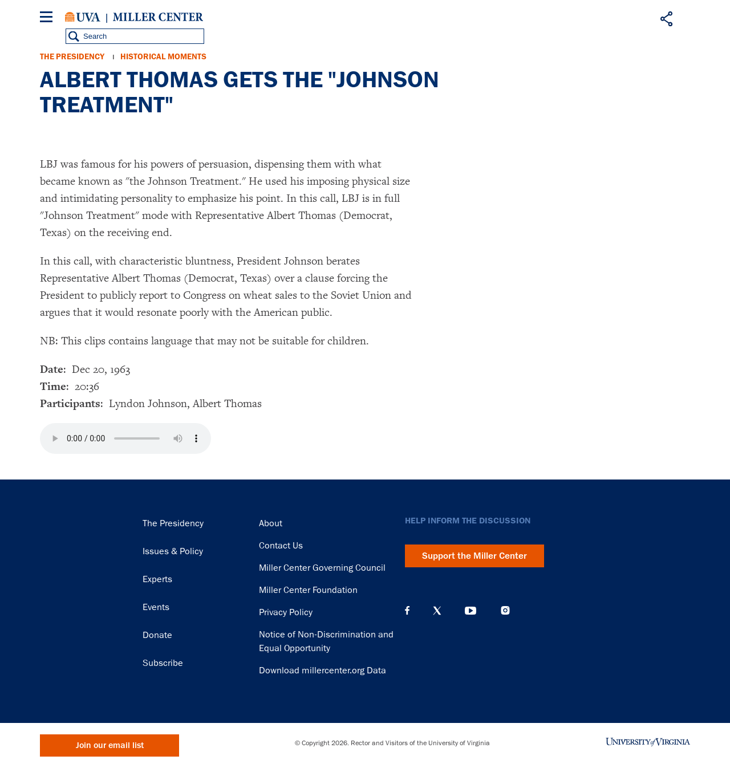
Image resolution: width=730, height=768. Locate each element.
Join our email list (110, 745)
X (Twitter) (437, 611)
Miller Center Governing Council (322, 568)
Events (156, 607)
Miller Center (158, 17)
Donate (157, 635)
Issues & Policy (173, 551)
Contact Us (281, 545)
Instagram (505, 610)
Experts (157, 579)
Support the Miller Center (474, 556)
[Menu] (48, 18)
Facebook (407, 610)
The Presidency (72, 56)
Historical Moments (163, 56)
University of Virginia (82, 17)
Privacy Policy (286, 612)
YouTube (470, 610)
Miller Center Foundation (308, 590)
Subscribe (163, 663)
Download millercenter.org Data (322, 670)
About (270, 523)
